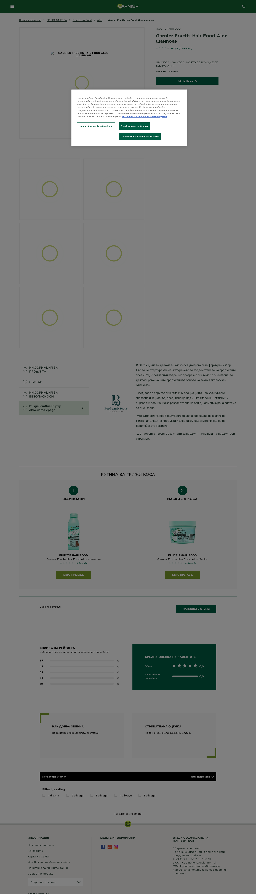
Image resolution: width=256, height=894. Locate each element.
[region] (129, 117)
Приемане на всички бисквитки (140, 136)
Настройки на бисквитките (96, 126)
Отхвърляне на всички (134, 126)
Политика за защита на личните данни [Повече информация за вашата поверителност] (144, 116)
